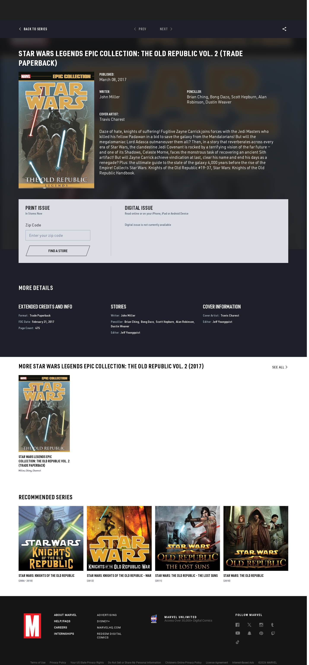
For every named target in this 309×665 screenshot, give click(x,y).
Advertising (107, 607)
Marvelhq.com (109, 619)
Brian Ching (197, 101)
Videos (201, 15)
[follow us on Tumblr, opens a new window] (272, 618)
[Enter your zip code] (58, 227)
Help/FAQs (62, 613)
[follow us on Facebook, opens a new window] (237, 618)
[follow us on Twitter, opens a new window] (249, 618)
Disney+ (103, 613)
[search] (277, 5)
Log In (39, 5)
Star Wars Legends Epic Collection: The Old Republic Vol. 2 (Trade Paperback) (44, 453)
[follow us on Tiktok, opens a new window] (237, 635)
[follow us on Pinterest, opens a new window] (261, 626)
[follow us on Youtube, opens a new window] (238, 626)
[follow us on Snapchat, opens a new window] (249, 626)
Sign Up (54, 5)
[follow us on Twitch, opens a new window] (273, 626)
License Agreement (217, 654)
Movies (147, 15)
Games (185, 15)
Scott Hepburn (243, 101)
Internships (64, 626)
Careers (60, 619)
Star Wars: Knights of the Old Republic (47, 568)
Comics (105, 15)
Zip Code (33, 217)
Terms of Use (37, 654)
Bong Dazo (219, 101)
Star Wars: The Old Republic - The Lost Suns (186, 568)
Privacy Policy (58, 654)
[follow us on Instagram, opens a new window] (261, 618)
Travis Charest (112, 124)
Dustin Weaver (218, 107)
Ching (29, 462)
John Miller (109, 101)
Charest (37, 462)
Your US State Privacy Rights (87, 654)
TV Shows (166, 15)
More (217, 15)
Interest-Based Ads (243, 654)
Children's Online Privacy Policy (183, 654)
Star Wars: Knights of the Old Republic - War (119, 568)
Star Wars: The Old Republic (243, 568)
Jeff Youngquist (130, 324)
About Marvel (65, 607)
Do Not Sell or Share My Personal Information (134, 654)
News (89, 15)
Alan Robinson (185, 314)
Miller (22, 462)
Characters (126, 15)
